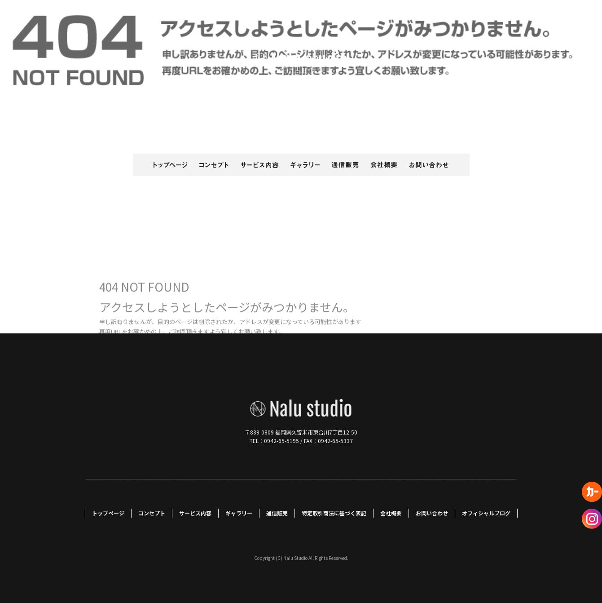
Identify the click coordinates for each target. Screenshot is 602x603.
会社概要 (384, 165)
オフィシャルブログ (486, 513)
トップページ (162, 165)
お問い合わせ (436, 165)
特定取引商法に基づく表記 (334, 513)
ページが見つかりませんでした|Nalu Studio (540, 17)
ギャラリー (306, 165)
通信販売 (346, 165)
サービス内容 (261, 165)
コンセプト (213, 165)
